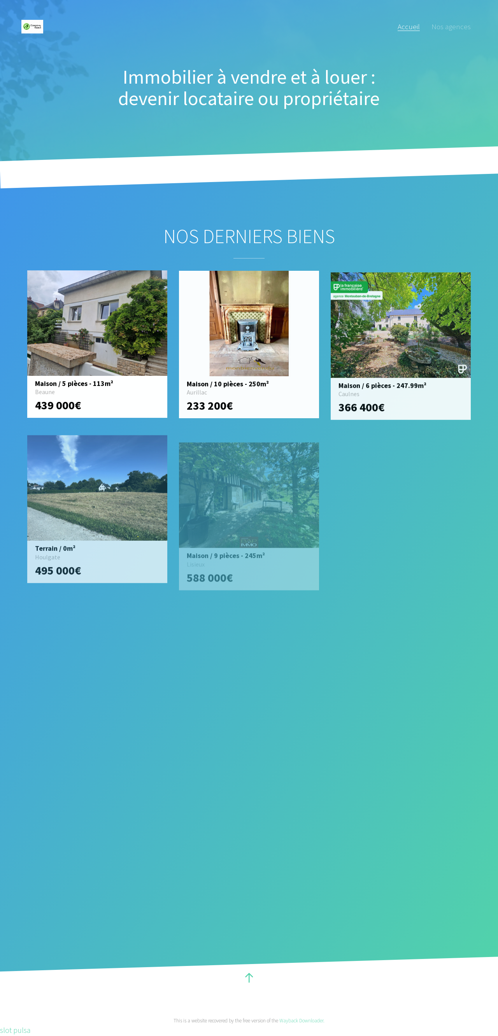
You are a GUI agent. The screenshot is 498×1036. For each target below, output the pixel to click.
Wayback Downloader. (301, 1020)
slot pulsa (15, 1030)
